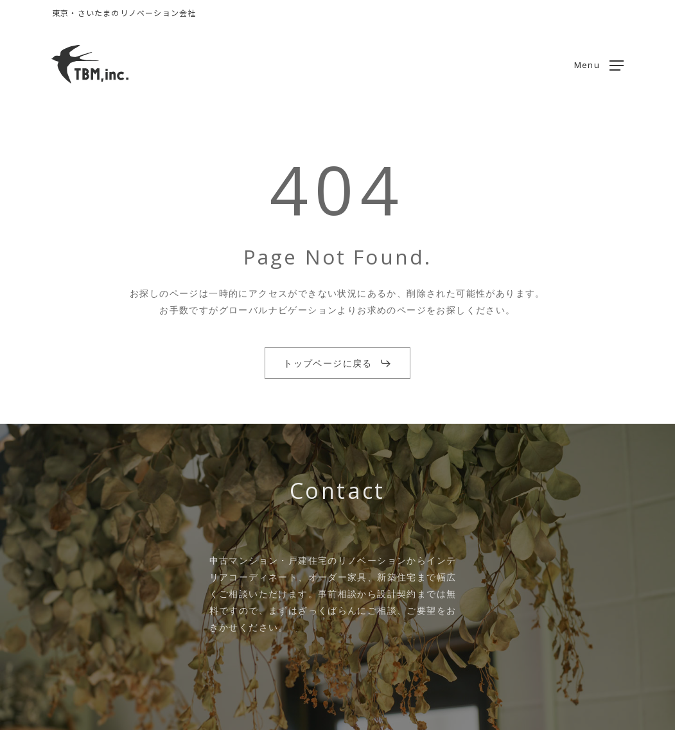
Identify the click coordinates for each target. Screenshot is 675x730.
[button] (599, 64)
